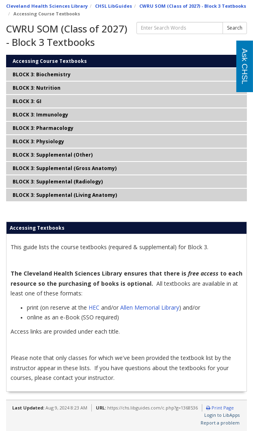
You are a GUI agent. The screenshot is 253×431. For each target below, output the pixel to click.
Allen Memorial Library (149, 307)
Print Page (220, 408)
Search (234, 27)
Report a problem (220, 423)
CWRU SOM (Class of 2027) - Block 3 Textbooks (192, 6)
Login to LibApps (222, 415)
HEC (94, 307)
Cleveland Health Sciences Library (47, 6)
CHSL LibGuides (113, 6)
